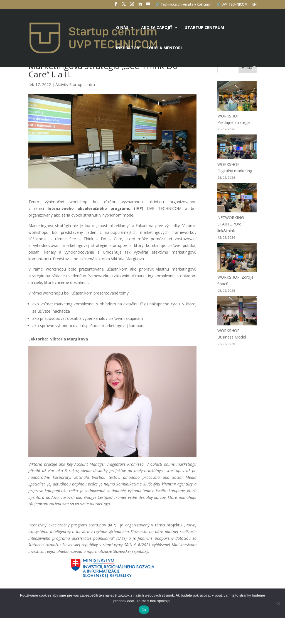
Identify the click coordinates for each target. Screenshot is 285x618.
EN (254, 5)
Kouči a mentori (164, 48)
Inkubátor (127, 48)
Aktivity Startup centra (75, 84)
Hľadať (248, 67)
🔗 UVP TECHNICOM (232, 5)
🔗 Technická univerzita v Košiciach (184, 5)
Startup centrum (204, 28)
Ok (143, 610)
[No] (278, 603)
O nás (122, 28)
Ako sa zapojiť (156, 28)
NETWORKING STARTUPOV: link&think (230, 224)
